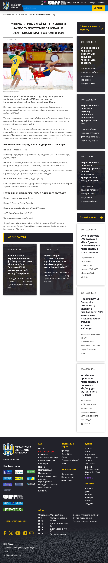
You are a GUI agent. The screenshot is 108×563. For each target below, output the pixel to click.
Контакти (42, 491)
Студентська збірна (82, 518)
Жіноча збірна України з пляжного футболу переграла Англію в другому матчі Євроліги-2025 (55, 262)
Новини (86, 8)
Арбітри (88, 501)
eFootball (89, 478)
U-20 (40, 521)
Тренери (89, 498)
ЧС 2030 (88, 449)
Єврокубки (90, 455)
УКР (96, 8)
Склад (64, 457)
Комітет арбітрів (46, 452)
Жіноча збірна (56, 515)
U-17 (40, 530)
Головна (7, 15)
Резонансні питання (47, 476)
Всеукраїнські (91, 458)
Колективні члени (46, 461)
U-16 (40, 533)
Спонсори (43, 464)
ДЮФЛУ (88, 461)
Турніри (78, 8)
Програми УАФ (45, 470)
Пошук (92, 3)
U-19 (40, 524)
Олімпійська (44, 515)
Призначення (44, 488)
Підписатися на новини (16, 521)
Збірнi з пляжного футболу (86, 515)
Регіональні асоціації (48, 458)
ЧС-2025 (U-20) (40, 8)
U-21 (40, 518)
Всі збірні (70, 8)
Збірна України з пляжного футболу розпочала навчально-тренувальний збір (90, 115)
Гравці (87, 492)
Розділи (101, 3)
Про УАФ (72, 3)
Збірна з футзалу (58, 534)
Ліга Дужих (90, 464)
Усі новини (101, 28)
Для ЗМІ (83, 3)
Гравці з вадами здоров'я (85, 521)
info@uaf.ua (15, 460)
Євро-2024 (66, 454)
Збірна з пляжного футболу (42, 15)
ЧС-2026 (28, 8)
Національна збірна (56, 8)
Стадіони (89, 504)
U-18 (40, 527)
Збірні (87, 452)
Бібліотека (43, 455)
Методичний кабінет (48, 485)
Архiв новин (67, 480)
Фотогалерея (67, 474)
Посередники (44, 473)
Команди (89, 488)
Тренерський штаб (70, 460)
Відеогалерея (67, 477)
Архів (63, 464)
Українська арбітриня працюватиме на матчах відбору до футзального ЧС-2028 (89, 385)
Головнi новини (88, 217)
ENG (101, 8)
